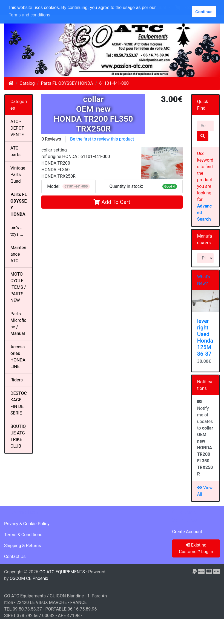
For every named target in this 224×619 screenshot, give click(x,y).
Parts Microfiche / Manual (18, 323)
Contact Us (15, 556)
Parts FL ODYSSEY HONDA (67, 83)
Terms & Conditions (23, 534)
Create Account (187, 531)
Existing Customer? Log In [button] (196, 548)
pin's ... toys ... (17, 231)
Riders (16, 380)
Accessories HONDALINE (17, 356)
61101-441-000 (114, 83)
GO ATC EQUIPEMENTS (62, 571)
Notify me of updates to (205, 438)
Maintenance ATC (18, 254)
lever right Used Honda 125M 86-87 (205, 337)
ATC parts (15, 151)
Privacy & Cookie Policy (27, 523)
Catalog (27, 83)
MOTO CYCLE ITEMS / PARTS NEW (18, 287)
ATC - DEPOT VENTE (17, 128)
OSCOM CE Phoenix (29, 578)
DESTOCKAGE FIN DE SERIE (18, 403)
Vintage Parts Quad (17, 174)
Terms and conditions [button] (29, 15)
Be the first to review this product (102, 139)
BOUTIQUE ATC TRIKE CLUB (18, 436)
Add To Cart (112, 202)
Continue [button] (203, 12)
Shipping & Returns (22, 545)
